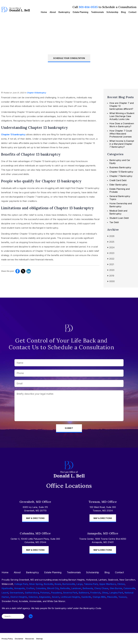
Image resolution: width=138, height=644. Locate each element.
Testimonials (97, 12)
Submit (69, 428)
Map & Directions (35, 518)
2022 (110, 258)
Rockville (48, 584)
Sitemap (39, 639)
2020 (110, 270)
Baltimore (84, 592)
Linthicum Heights (70, 597)
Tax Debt (114, 222)
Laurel (5, 592)
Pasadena (56, 592)
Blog (123, 12)
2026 (110, 236)
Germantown (16, 592)
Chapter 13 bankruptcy (13, 134)
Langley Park (116, 592)
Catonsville (129, 588)
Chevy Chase (101, 588)
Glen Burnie (116, 588)
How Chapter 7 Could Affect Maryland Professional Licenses (120, 133)
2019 (110, 275)
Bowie (58, 584)
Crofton (30, 588)
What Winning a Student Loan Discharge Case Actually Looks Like (121, 116)
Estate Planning (80, 12)
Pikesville (112, 597)
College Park (21, 584)
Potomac (45, 592)
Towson (122, 597)
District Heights (19, 597)
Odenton (33, 597)
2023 (110, 253)
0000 (111, 281)
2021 (110, 264)
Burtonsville (68, 584)
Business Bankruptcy (120, 167)
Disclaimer (19, 639)
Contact (132, 12)
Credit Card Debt (117, 180)
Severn (55, 597)
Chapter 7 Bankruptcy (120, 176)
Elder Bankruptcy (118, 184)
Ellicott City (53, 588)
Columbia (41, 588)
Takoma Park (91, 584)
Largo (79, 584)
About (53, 12)
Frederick (95, 592)
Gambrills (86, 597)
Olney (105, 592)
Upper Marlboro (107, 584)
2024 (111, 247)
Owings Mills (99, 597)
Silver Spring (35, 584)
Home (44, 12)
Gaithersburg (32, 592)
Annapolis (19, 588)
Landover (76, 588)
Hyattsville (7, 588)
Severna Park (70, 592)
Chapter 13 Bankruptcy (36, 93)
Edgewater (45, 597)
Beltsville (65, 588)
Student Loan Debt (119, 218)
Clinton (121, 584)
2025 (110, 241)
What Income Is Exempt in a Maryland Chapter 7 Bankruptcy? (121, 144)
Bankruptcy (64, 12)
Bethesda (88, 588)
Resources (29, 639)
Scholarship (112, 12)
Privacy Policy (7, 639)
